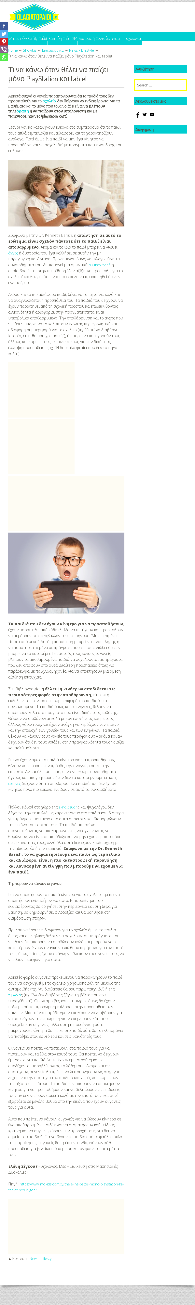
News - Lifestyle (43, 1266)
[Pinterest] (4, 41)
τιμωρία (15, 1003)
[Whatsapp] (4, 57)
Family (44, 36)
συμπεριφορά (101, 273)
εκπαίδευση (69, 815)
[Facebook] (4, 26)
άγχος (13, 261)
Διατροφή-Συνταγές (146, 36)
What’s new (20, 36)
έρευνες (15, 791)
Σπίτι (104, 36)
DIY (120, 36)
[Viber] (4, 49)
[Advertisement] (41, 398)
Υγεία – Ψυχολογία (26, 45)
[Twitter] (4, 34)
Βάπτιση (84, 36)
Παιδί (63, 36)
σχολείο (49, 109)
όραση (23, 119)
